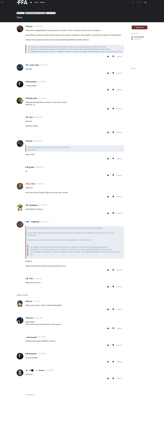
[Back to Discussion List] (4, 4)
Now (134, 68)
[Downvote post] (114, 56)
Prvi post (135, 33)
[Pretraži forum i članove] (145, 4)
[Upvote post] (108, 56)
